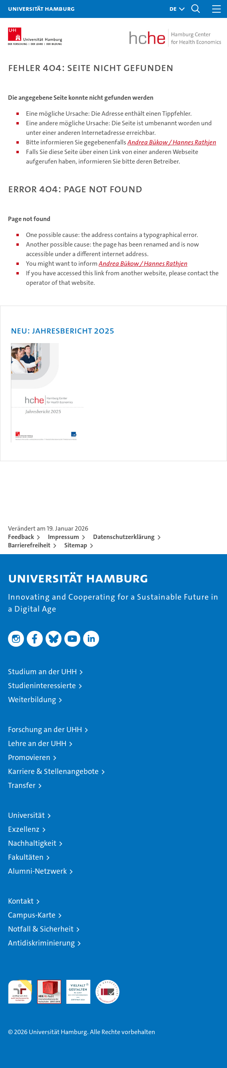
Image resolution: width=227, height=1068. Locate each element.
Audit (44, 984)
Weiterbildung (32, 700)
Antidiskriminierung (41, 943)
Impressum (63, 537)
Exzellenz (24, 829)
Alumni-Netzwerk (37, 871)
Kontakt (21, 901)
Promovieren (29, 757)
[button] (175, 9)
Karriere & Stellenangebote (53, 771)
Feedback (21, 537)
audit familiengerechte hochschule (20, 992)
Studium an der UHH (42, 672)
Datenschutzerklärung (124, 537)
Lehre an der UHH (37, 743)
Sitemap (75, 545)
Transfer (22, 785)
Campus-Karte (32, 915)
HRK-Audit (74, 988)
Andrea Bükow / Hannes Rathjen (171, 142)
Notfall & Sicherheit (41, 929)
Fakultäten (26, 857)
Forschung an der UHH (45, 729)
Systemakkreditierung (107, 984)
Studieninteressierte (42, 686)
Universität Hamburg (41, 8)
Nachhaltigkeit (32, 843)
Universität (26, 815)
